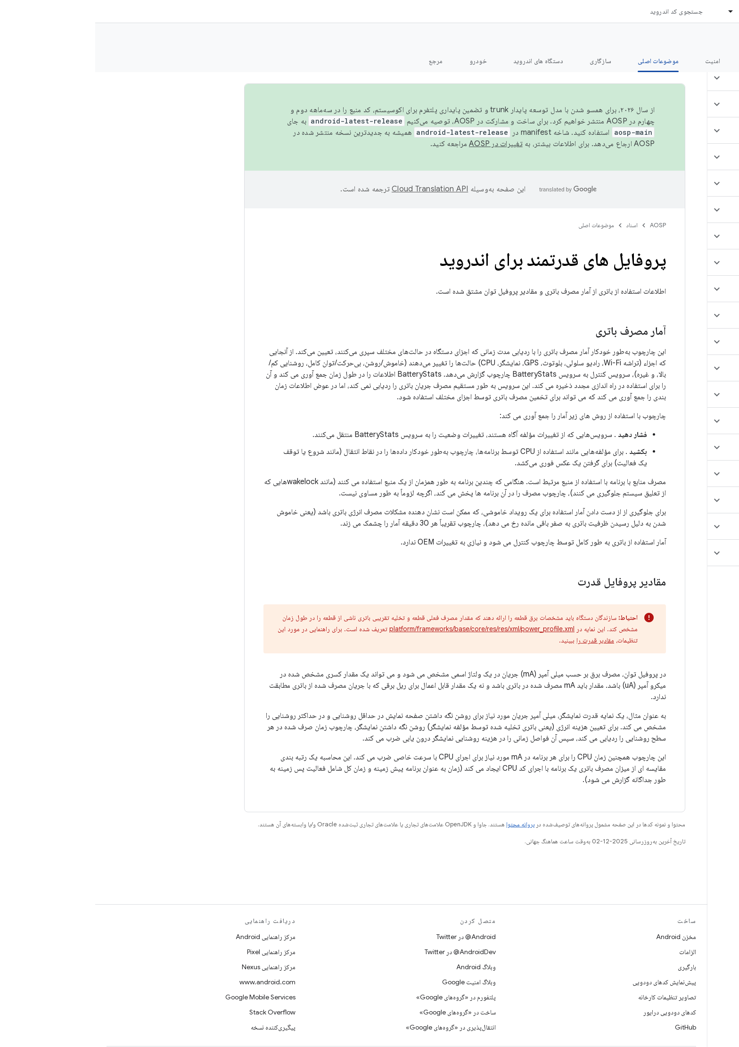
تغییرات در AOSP (400, 143)
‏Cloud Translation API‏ (334, 189)
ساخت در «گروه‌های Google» (362, 1012)
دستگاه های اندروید (443, 61)
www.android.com (172, 982)
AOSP (563, 225)
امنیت (617, 61)
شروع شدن (665, 61)
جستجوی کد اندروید (581, 11)
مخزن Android (581, 936)
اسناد (536, 225)
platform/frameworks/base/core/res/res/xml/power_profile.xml (386, 629)
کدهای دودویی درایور (574, 1012)
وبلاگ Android (381, 967)
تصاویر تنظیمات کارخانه (572, 997)
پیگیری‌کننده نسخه (178, 1027)
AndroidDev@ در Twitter (365, 952)
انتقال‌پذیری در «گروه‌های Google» (356, 1027)
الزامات (592, 952)
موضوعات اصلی (501, 225)
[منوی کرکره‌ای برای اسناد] (631, 11)
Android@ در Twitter (371, 936)
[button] (683, 77)
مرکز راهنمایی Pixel (176, 952)
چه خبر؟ (717, 61)
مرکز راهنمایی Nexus (173, 967)
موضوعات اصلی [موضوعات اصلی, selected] (562, 61)
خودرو (383, 61)
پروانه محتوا (425, 824)
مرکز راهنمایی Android (170, 936)
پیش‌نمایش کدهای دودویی (569, 982)
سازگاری (505, 61)
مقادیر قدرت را (500, 640)
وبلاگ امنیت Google (374, 982)
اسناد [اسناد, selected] (650, 11)
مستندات (714, 38)
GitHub (590, 1027)
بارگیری (592, 967)
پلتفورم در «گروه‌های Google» (361, 997)
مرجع (341, 61)
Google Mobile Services (165, 997)
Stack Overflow (177, 1012)
